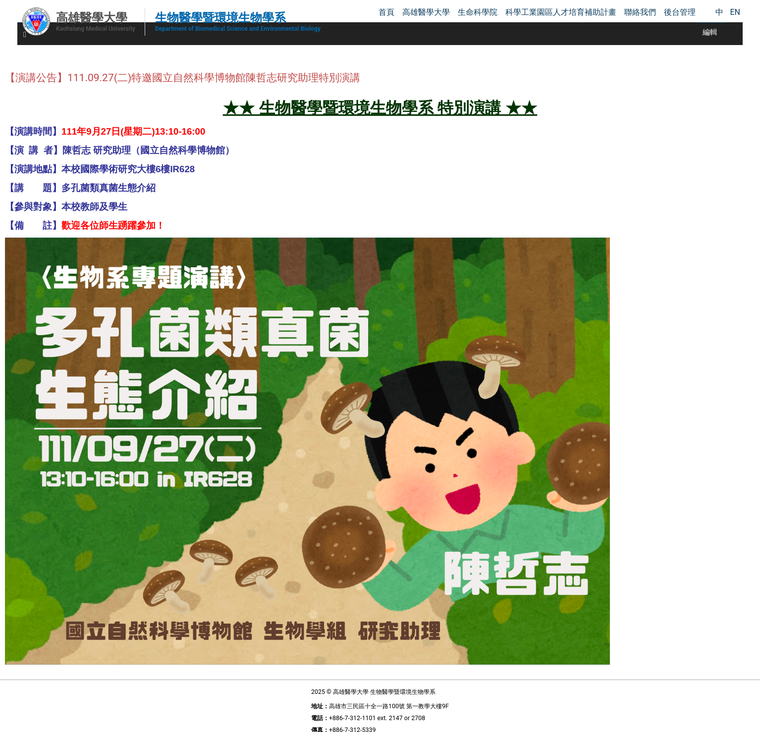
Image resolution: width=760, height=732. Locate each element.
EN (735, 12)
